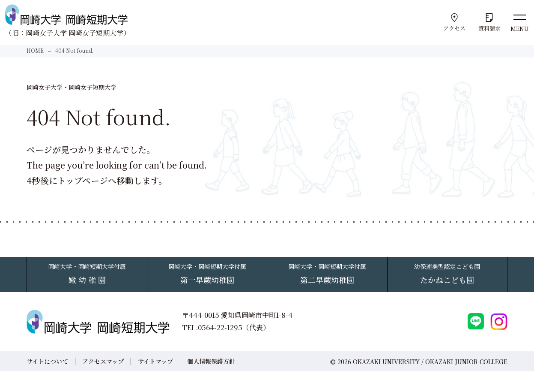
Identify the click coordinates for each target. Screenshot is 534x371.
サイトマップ (155, 361)
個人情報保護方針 (211, 361)
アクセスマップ (103, 361)
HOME (35, 50)
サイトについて (47, 361)
